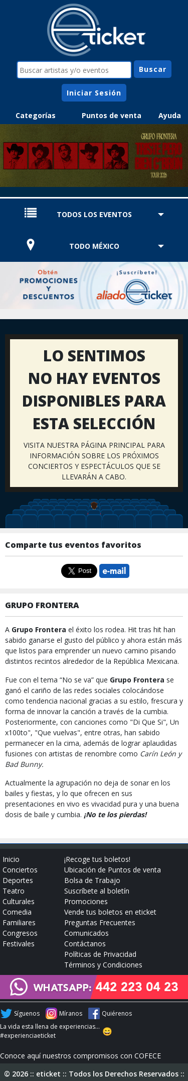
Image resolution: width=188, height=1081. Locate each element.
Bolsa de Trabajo (92, 880)
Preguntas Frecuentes (99, 922)
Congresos (20, 933)
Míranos (70, 1013)
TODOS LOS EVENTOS (94, 214)
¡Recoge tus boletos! (97, 859)
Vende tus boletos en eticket (110, 912)
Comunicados (86, 933)
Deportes (18, 880)
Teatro (14, 891)
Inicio (11, 859)
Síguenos (27, 1013)
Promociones (86, 901)
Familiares (19, 922)
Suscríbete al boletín (96, 891)
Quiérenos (117, 1013)
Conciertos (20, 869)
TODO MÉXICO (94, 246)
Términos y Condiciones (103, 964)
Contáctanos (85, 943)
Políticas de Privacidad (100, 954)
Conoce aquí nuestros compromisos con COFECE (80, 1055)
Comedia (17, 912)
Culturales (19, 901)
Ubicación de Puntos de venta (112, 869)
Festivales (19, 943)
